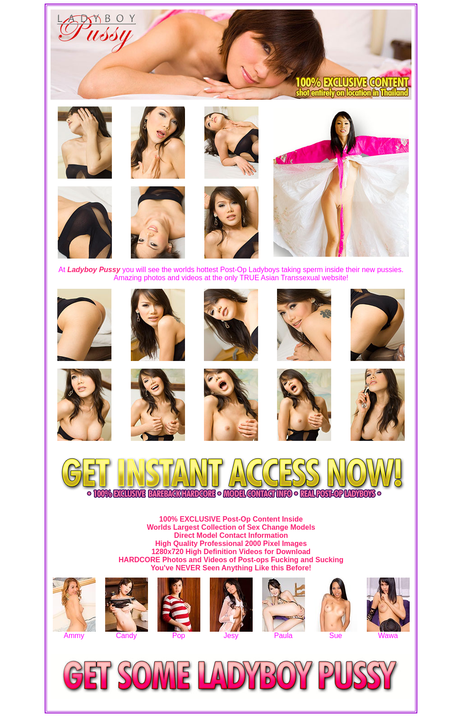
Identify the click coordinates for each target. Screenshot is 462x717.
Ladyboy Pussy (93, 269)
